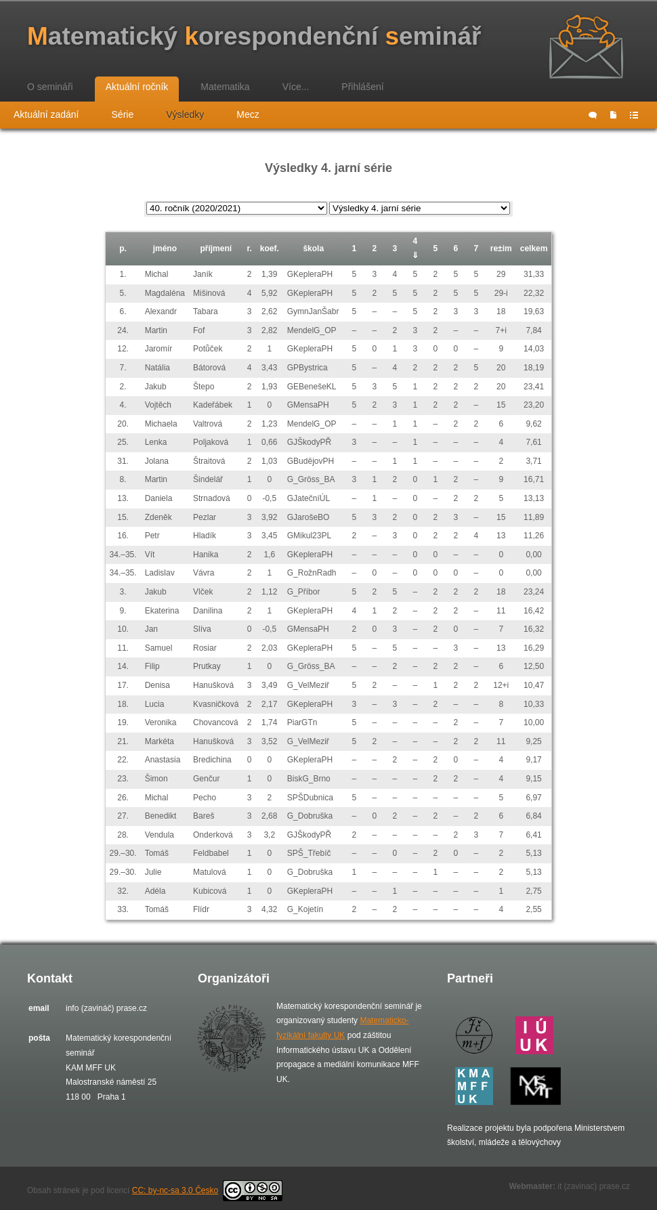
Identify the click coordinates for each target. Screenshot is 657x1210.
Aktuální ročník (137, 86)
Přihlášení (362, 86)
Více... (296, 86)
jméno (165, 248)
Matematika (224, 86)
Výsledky (185, 114)
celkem (534, 248)
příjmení (216, 248)
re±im (501, 248)
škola (313, 248)
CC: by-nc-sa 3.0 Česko (207, 1190)
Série (123, 114)
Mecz (247, 114)
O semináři (50, 86)
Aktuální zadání (46, 114)
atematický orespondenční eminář (254, 36)
